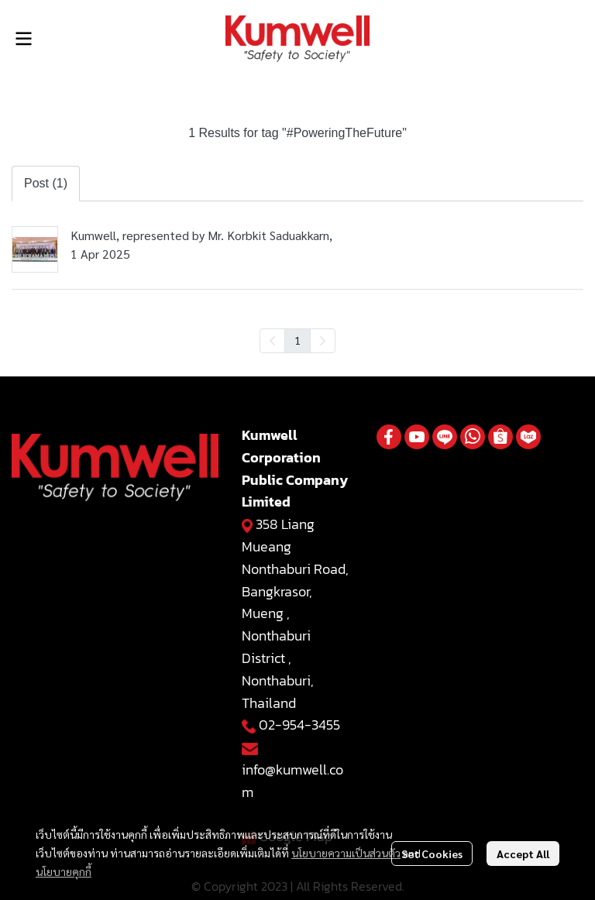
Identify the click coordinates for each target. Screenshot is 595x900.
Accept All (523, 853)
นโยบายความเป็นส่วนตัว (346, 853)
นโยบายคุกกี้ (63, 871)
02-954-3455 (299, 724)
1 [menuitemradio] (297, 340)
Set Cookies (432, 853)
